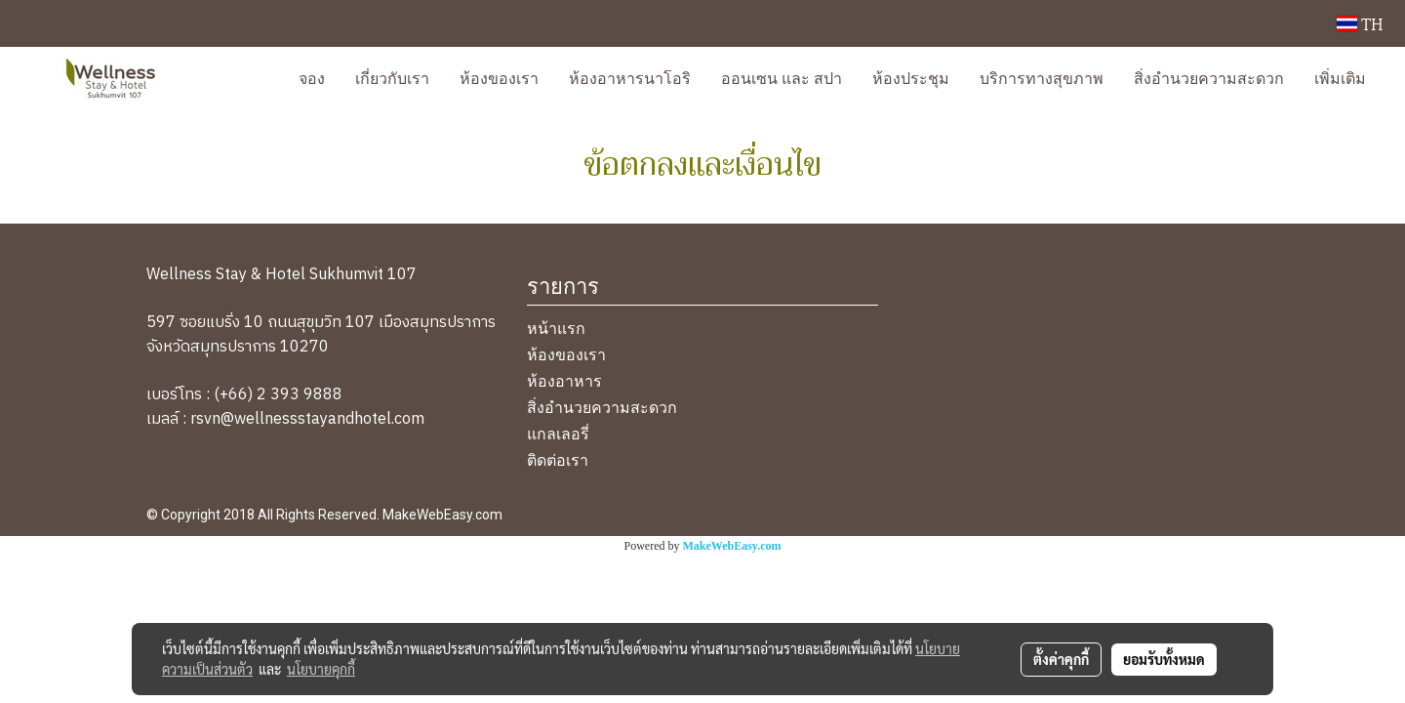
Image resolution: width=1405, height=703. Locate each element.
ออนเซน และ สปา (781, 76)
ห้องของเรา (499, 76)
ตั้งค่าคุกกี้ (1061, 659)
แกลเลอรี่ (558, 432)
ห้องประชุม (910, 76)
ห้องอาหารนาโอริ (630, 76)
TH (1360, 23)
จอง (312, 76)
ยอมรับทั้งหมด (1164, 659)
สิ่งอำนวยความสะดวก (1209, 76)
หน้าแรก (556, 326)
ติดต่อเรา (557, 458)
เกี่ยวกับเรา (392, 76)
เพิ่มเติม (1340, 76)
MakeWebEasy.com (732, 546)
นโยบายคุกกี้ (321, 669)
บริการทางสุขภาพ (1042, 76)
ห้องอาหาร (564, 379)
